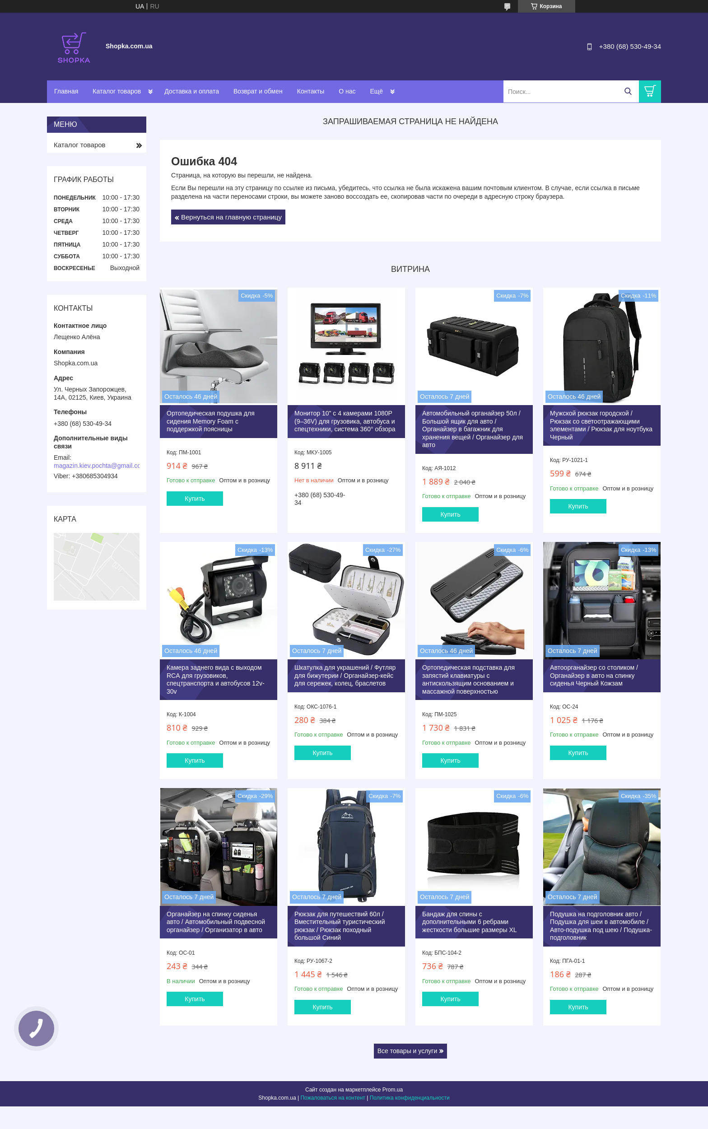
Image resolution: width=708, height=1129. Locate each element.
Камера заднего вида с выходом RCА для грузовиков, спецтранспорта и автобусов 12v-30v (216, 679)
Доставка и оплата (191, 91)
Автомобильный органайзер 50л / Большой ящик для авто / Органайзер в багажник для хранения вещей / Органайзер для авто (472, 429)
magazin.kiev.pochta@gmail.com (100, 465)
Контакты (310, 91)
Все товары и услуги (407, 1050)
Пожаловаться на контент (332, 1098)
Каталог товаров (117, 91)
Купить (195, 498)
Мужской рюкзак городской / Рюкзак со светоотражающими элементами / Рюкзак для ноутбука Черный (601, 425)
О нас (347, 91)
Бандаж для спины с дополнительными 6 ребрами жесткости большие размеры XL (469, 921)
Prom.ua (392, 1090)
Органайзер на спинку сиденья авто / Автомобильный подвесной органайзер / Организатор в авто (216, 921)
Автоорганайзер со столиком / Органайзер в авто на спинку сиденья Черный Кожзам (594, 675)
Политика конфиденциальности (410, 1098)
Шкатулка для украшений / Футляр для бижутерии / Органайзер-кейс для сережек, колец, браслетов (345, 675)
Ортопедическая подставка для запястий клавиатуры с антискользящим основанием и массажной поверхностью (468, 679)
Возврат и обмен (258, 91)
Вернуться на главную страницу (231, 217)
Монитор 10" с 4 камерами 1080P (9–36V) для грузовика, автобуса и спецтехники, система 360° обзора (345, 421)
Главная (66, 91)
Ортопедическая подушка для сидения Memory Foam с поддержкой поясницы (211, 421)
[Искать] (628, 91)
